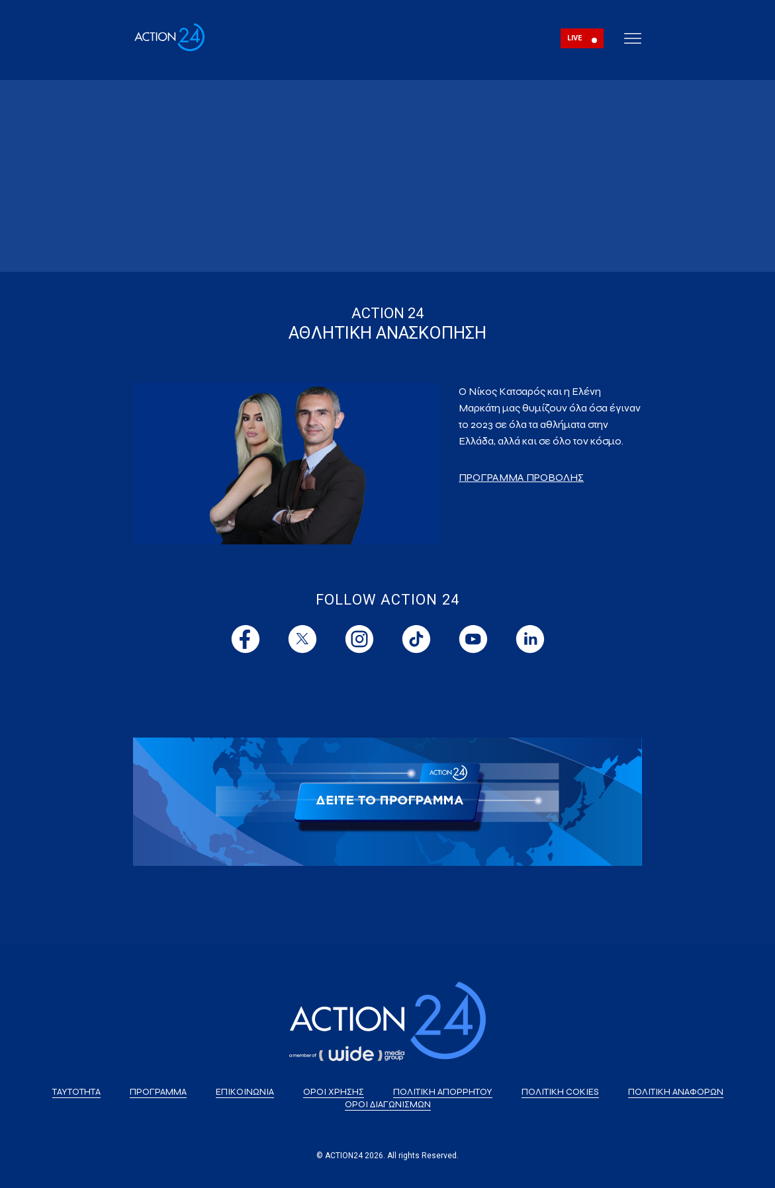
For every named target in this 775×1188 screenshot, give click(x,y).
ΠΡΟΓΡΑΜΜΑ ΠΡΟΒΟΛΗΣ (521, 477)
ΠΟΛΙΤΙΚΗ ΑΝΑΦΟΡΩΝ (675, 1091)
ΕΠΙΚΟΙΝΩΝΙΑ (245, 1091)
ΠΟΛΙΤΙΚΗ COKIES (560, 1091)
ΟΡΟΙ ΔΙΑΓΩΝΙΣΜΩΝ (388, 1104)
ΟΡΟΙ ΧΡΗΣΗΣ (333, 1091)
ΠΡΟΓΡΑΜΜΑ (158, 1091)
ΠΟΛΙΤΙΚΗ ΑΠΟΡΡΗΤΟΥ (442, 1091)
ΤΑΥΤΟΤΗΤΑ (76, 1091)
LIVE (574, 38)
